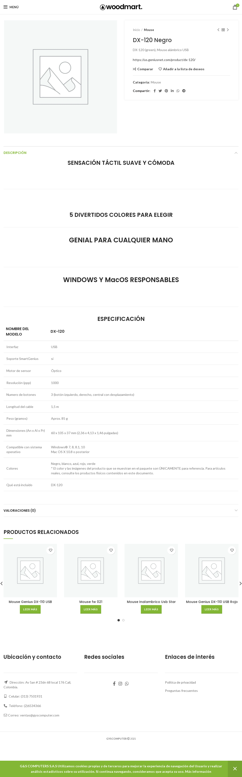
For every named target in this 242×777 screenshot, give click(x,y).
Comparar (145, 69)
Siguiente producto (227, 30)
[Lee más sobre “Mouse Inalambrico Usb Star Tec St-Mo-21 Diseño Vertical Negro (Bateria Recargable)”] (151, 609)
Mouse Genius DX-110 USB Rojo (212, 601)
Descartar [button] (235, 769)
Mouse (149, 30)
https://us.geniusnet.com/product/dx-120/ (164, 60)
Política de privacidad (180, 682)
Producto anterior (218, 30)
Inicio (136, 30)
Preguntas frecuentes (181, 691)
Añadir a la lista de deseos (183, 69)
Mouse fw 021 (90, 601)
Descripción (15, 152)
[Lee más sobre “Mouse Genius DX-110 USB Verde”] (30, 609)
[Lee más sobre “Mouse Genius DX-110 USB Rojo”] (211, 609)
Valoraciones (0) (20, 510)
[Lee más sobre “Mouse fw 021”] (90, 609)
